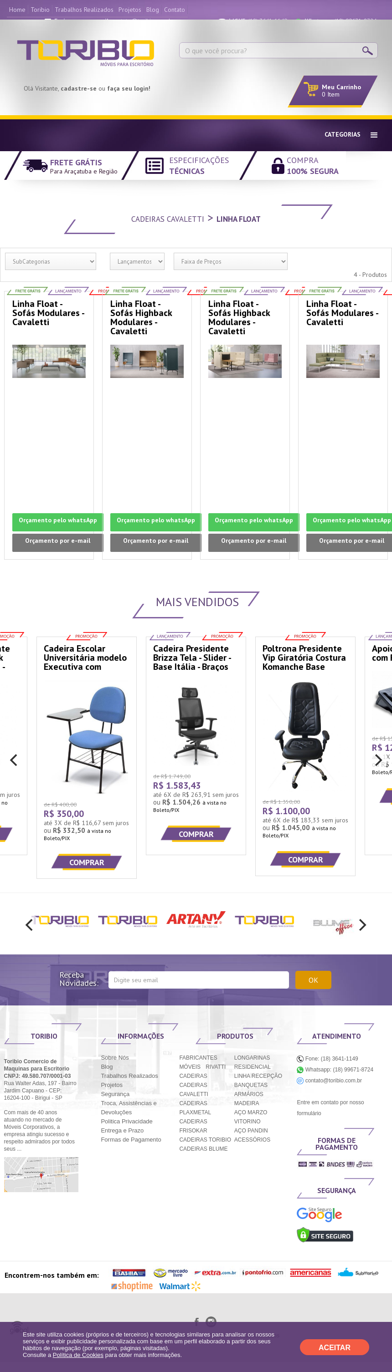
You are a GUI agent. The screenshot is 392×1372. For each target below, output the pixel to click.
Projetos (130, 9)
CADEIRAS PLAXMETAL (195, 1108)
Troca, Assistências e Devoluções (128, 1108)
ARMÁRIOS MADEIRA (248, 1099)
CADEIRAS (193, 1076)
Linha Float (239, 219)
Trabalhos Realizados (84, 9)
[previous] (15, 760)
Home (17, 9)
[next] (377, 760)
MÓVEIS (190, 1067)
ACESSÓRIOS (252, 1140)
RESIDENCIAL (252, 1067)
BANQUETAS (251, 1085)
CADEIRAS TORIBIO (205, 1140)
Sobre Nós (115, 1057)
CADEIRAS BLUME (203, 1149)
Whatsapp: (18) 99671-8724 (335, 1069)
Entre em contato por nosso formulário (330, 1108)
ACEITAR (335, 1348)
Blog (152, 9)
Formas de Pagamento (131, 1139)
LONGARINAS (252, 1058)
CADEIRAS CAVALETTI (193, 1089)
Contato (174, 9)
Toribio (40, 9)
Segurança (115, 1094)
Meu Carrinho (341, 87)
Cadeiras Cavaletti (167, 219)
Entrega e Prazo (122, 1130)
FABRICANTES (198, 1058)
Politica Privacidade (126, 1121)
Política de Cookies (78, 1355)
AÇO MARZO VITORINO (251, 1117)
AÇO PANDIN (251, 1130)
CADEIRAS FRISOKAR (193, 1126)
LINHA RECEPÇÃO (258, 1076)
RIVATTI (216, 1067)
